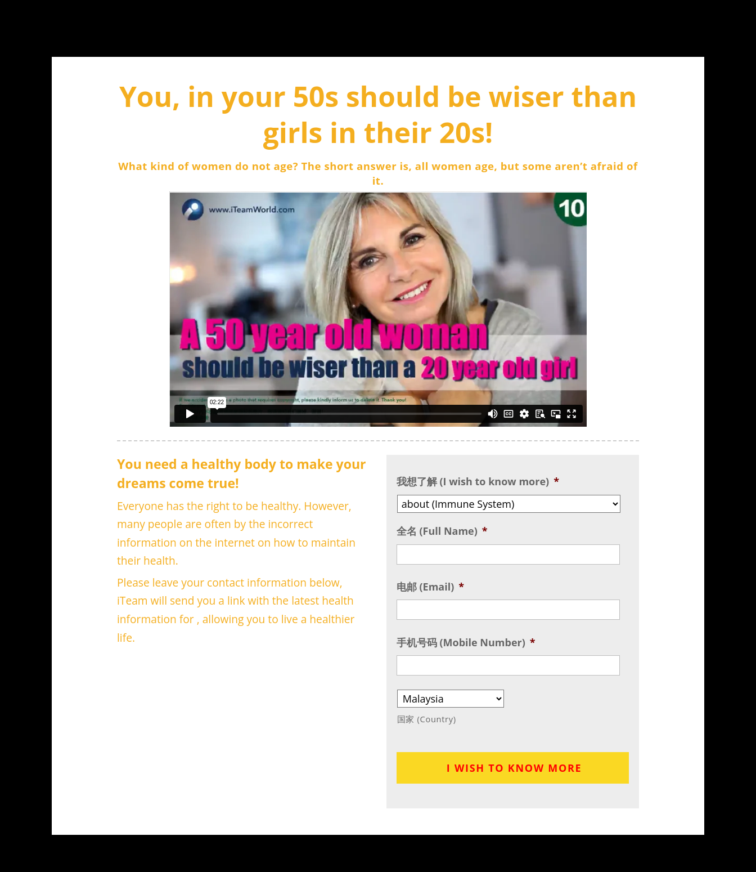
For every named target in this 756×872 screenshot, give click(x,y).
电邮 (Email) (430, 586)
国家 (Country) (426, 719)
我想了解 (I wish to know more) (478, 481)
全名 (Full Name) (442, 531)
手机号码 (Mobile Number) (466, 642)
